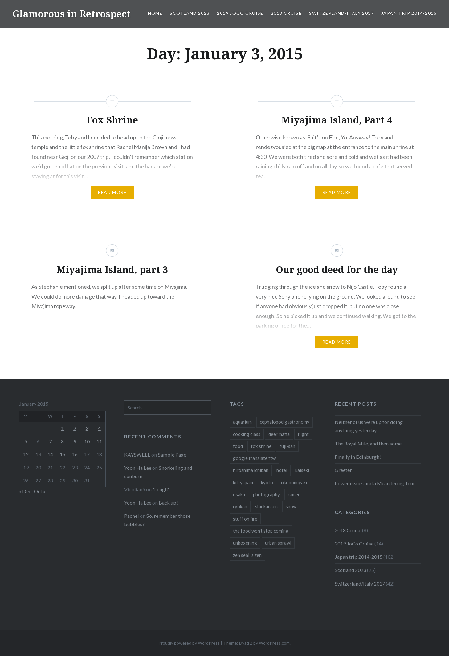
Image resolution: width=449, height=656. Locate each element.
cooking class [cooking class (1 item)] (246, 434)
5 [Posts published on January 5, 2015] (25, 441)
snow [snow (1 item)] (291, 506)
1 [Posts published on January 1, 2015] (62, 428)
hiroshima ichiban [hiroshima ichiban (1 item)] (250, 470)
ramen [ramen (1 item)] (294, 494)
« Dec (25, 491)
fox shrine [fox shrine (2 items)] (261, 446)
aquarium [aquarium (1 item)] (242, 422)
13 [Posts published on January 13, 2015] (38, 454)
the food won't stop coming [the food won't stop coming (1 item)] (260, 530)
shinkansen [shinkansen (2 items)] (266, 506)
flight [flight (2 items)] (303, 434)
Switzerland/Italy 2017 (341, 13)
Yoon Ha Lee (137, 468)
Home (155, 13)
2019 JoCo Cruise (240, 13)
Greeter (343, 470)
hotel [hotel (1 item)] (281, 470)
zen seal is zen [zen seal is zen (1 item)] (247, 555)
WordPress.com (274, 643)
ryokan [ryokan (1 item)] (240, 506)
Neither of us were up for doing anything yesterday (369, 426)
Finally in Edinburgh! (358, 457)
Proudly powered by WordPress (189, 643)
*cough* (161, 489)
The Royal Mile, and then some (368, 443)
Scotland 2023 (190, 13)
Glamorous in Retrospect (71, 13)
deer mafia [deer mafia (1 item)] (279, 434)
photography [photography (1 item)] (266, 494)
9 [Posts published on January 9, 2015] (74, 441)
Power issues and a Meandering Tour (375, 483)
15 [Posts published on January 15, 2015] (62, 454)
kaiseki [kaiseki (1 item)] (302, 470)
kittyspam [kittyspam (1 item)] (243, 482)
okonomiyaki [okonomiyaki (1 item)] (294, 482)
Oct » (40, 491)
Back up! (168, 502)
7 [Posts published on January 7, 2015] (50, 441)
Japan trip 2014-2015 (409, 13)
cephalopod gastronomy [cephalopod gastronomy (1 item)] (284, 422)
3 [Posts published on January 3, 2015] (87, 428)
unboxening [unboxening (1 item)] (245, 542)
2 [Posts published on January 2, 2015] (74, 428)
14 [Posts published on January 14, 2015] (50, 454)
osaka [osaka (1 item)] (239, 494)
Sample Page (172, 454)
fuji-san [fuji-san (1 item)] (287, 446)
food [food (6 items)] (238, 446)
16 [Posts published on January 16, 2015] (75, 454)
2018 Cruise (286, 13)
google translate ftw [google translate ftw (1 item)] (254, 458)
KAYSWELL (137, 454)
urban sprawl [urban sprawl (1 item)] (278, 542)
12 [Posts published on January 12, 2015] (26, 454)
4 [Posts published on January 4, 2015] (99, 428)
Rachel (131, 516)
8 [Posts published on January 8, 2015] (62, 441)
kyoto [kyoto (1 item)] (267, 482)
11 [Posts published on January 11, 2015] (99, 441)
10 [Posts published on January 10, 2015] (87, 441)
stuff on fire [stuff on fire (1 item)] (245, 518)
